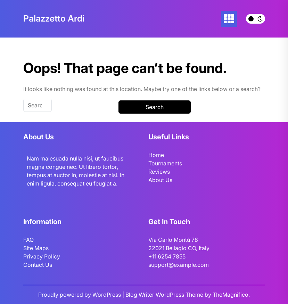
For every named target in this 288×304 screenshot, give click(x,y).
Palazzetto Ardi (53, 18)
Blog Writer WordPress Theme (165, 294)
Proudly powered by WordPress (80, 294)
